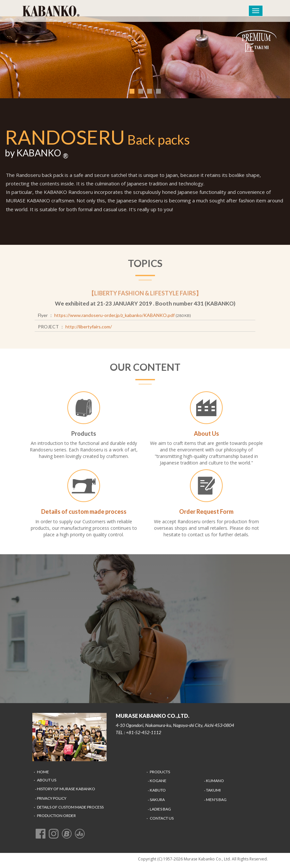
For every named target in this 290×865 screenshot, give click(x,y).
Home (43, 771)
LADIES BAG (160, 809)
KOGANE (158, 780)
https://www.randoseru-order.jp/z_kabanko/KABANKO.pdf (114, 315)
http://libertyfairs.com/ (88, 326)
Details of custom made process (70, 807)
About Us (46, 780)
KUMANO (215, 780)
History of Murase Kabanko (66, 788)
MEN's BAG (216, 799)
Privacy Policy (51, 798)
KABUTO (158, 790)
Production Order (56, 815)
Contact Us (162, 818)
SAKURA (157, 799)
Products (160, 771)
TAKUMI (213, 790)
